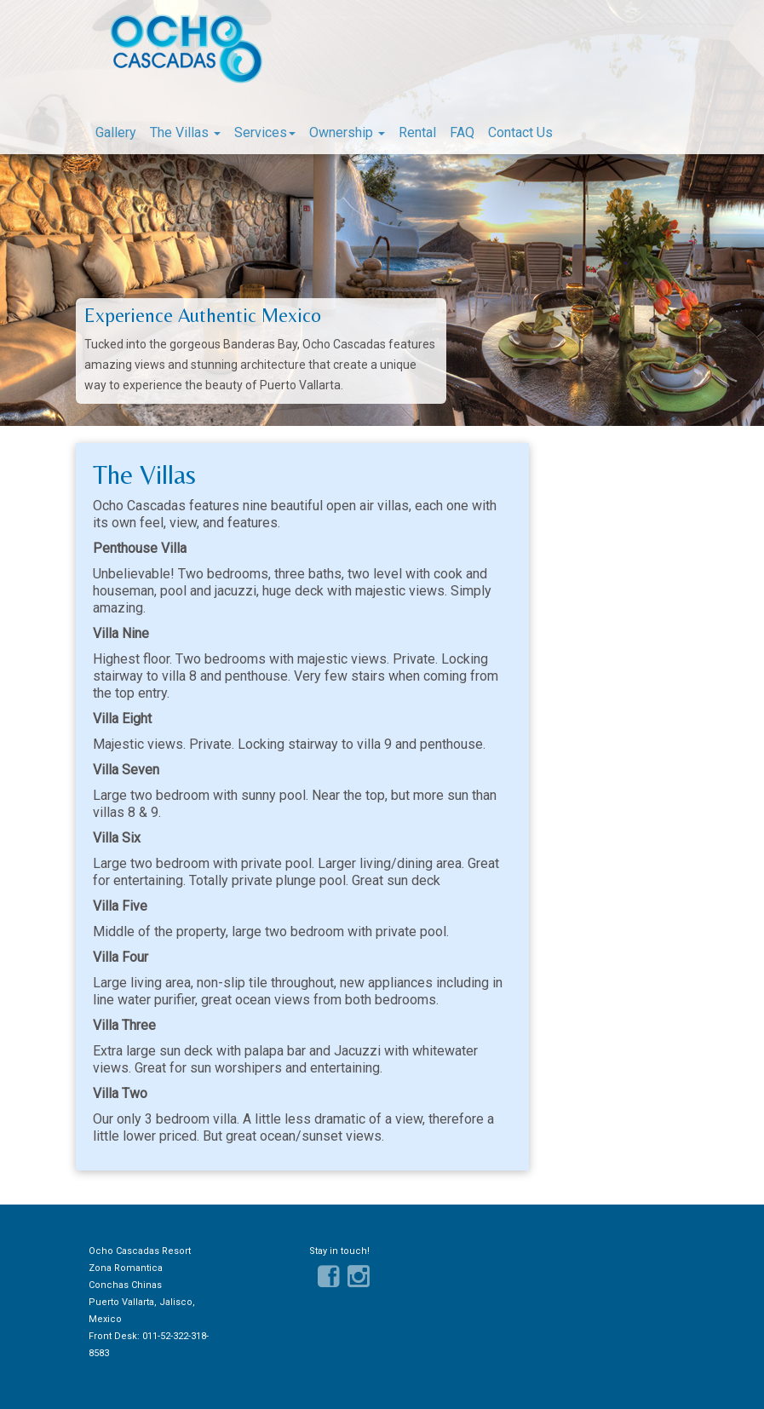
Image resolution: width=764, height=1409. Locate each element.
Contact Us (520, 132)
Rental (417, 132)
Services (265, 132)
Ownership (347, 132)
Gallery (115, 132)
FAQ (462, 132)
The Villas (185, 132)
